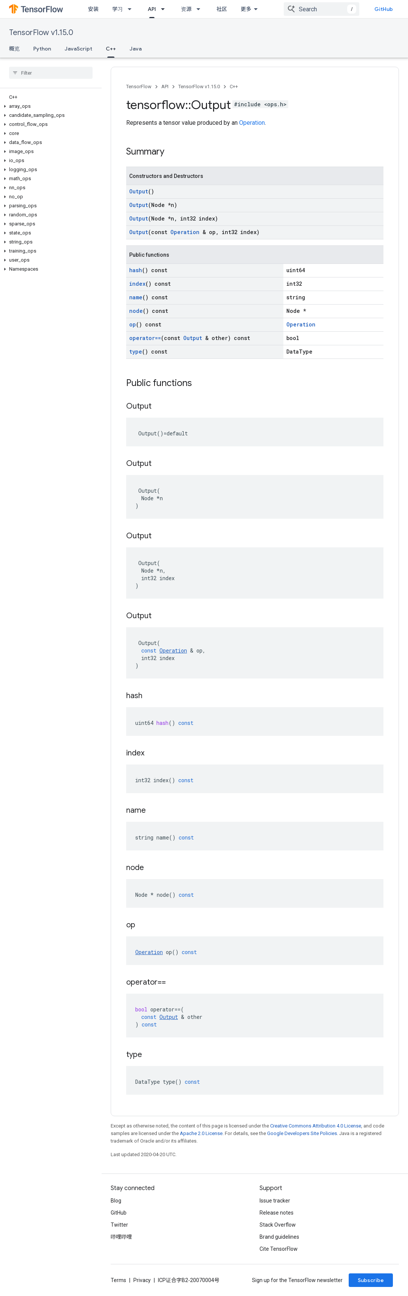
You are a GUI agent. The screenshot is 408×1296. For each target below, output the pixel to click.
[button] (49, 106)
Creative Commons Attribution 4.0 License (315, 1126)
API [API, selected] (152, 9)
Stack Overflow (278, 1225)
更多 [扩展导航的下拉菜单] (246, 9)
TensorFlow (138, 86)
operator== (145, 338)
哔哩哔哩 (121, 1237)
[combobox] (321, 9)
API (164, 86)
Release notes (277, 1213)
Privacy (142, 1280)
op (132, 324)
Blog (116, 1201)
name (135, 297)
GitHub (383, 9)
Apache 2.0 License (201, 1133)
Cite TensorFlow (279, 1249)
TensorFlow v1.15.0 (41, 32)
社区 (221, 9)
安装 (93, 9)
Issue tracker (275, 1201)
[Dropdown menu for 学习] (132, 9)
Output (138, 191)
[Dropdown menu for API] (165, 9)
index (137, 283)
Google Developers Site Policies (302, 1133)
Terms (118, 1280)
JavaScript (78, 48)
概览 (14, 48)
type (135, 351)
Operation (252, 122)
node (136, 310)
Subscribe (371, 1280)
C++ (234, 86)
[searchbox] (51, 73)
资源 (186, 9)
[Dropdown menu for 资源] (201, 9)
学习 (117, 9)
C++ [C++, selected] (111, 48)
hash (135, 270)
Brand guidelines (279, 1237)
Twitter (119, 1225)
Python (42, 48)
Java (136, 48)
